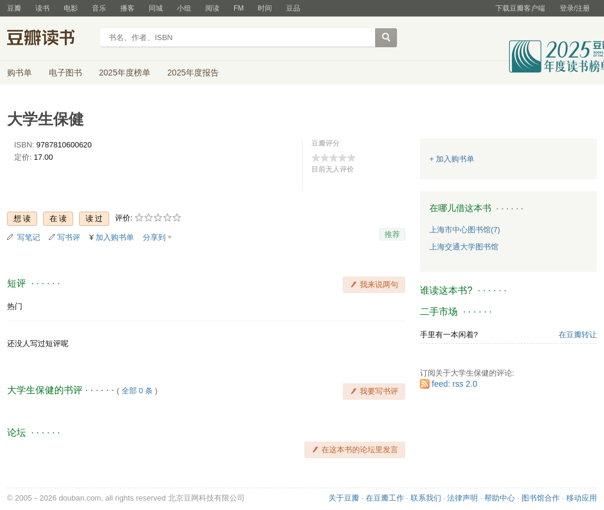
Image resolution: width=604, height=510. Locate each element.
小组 (184, 8)
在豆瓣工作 (385, 497)
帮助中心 (499, 497)
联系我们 (426, 497)
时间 (265, 8)
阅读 (212, 8)
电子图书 (65, 72)
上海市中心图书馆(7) (464, 229)
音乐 (99, 8)
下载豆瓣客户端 (520, 8)
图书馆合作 (540, 497)
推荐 (392, 234)
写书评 (68, 237)
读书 (42, 8)
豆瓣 (14, 8)
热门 (14, 306)
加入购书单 (115, 237)
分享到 (154, 237)
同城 (156, 8)
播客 (127, 8)
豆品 (293, 8)
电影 (71, 8)
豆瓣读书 (50, 38)
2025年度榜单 (124, 72)
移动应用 (581, 497)
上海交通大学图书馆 (463, 246)
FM (239, 8)
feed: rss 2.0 (454, 384)
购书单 (19, 72)
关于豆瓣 (344, 497)
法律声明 (462, 497)
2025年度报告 (193, 72)
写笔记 (28, 237)
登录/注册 (575, 8)
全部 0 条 (137, 390)
